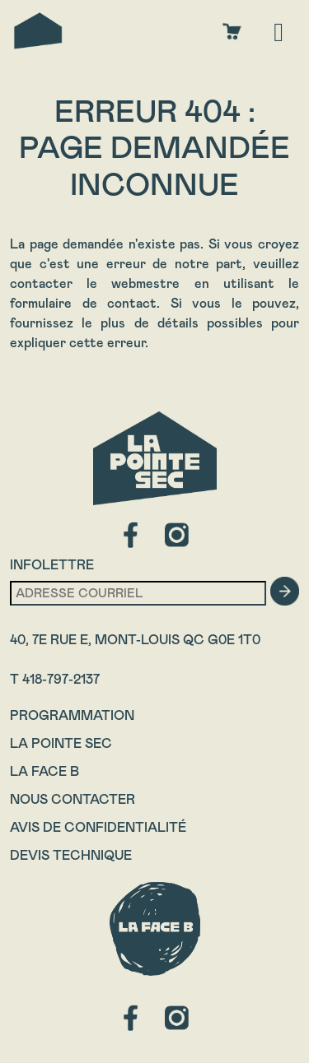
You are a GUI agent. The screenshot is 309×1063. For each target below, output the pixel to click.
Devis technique (71, 855)
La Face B (44, 771)
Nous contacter (72, 799)
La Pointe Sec (61, 743)
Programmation (72, 715)
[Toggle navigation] (278, 30)
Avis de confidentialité (98, 827)
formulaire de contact (83, 303)
